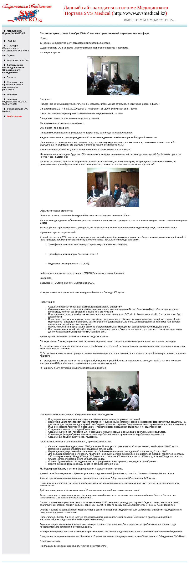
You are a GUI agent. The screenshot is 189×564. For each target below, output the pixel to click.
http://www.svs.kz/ (50, 541)
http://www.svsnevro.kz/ (99, 441)
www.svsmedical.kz (149, 314)
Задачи (8, 55)
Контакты (9, 94)
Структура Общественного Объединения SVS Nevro (15, 48)
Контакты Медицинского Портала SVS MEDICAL (14, 101)
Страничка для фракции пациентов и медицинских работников (12, 86)
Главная (9, 41)
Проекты (9, 77)
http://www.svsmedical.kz (139, 13)
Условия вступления (15, 60)
